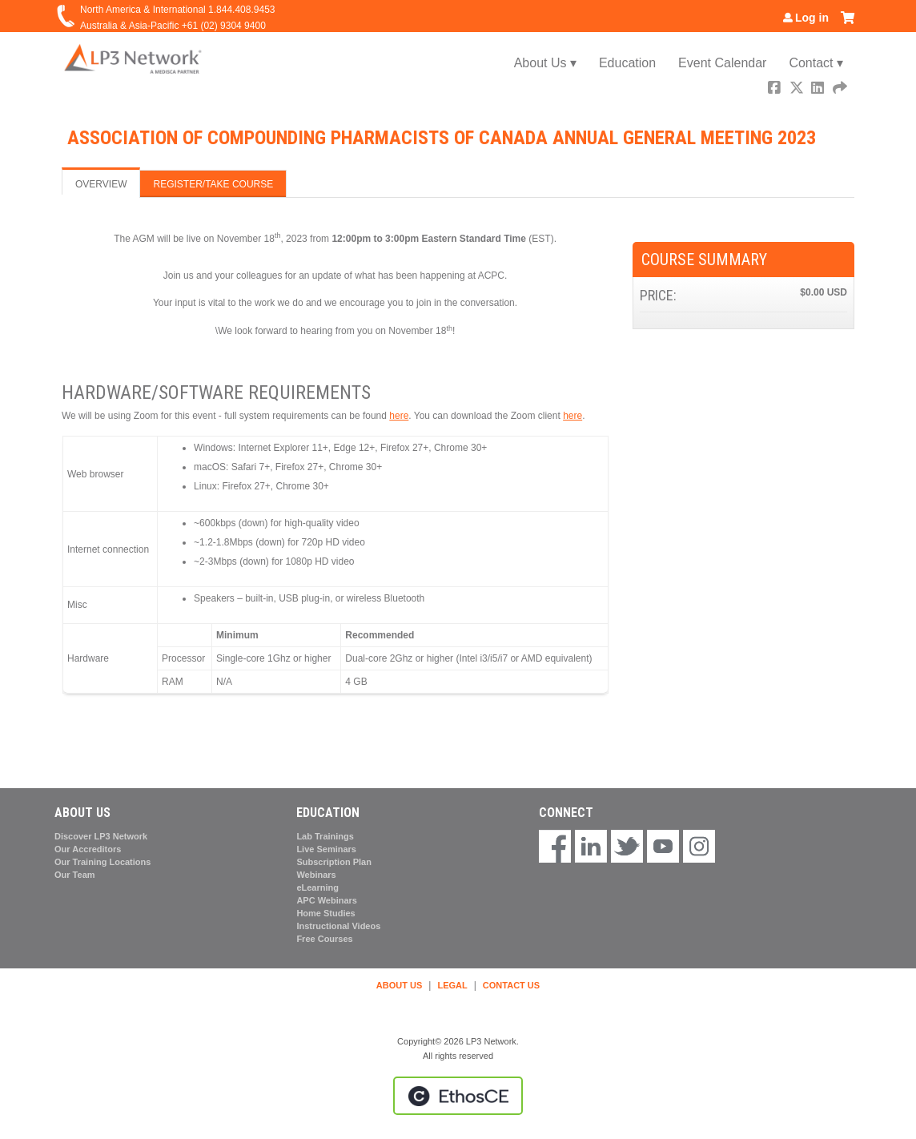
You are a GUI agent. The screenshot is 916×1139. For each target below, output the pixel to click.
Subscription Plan (334, 862)
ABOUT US (399, 985)
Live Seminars (326, 849)
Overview (101, 184)
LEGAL (452, 985)
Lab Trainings (325, 836)
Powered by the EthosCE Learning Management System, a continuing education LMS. (458, 1096)
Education (627, 63)
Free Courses (324, 939)
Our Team (74, 874)
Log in (812, 17)
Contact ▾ (816, 63)
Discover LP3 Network (100, 836)
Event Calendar (722, 63)
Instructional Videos (338, 926)
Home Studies (325, 913)
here (398, 415)
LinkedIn (819, 89)
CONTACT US (511, 985)
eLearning (317, 887)
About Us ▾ (545, 63)
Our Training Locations (102, 862)
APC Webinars (326, 900)
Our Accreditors (87, 849)
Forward (841, 89)
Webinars (315, 874)
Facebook (776, 89)
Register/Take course (213, 184)
